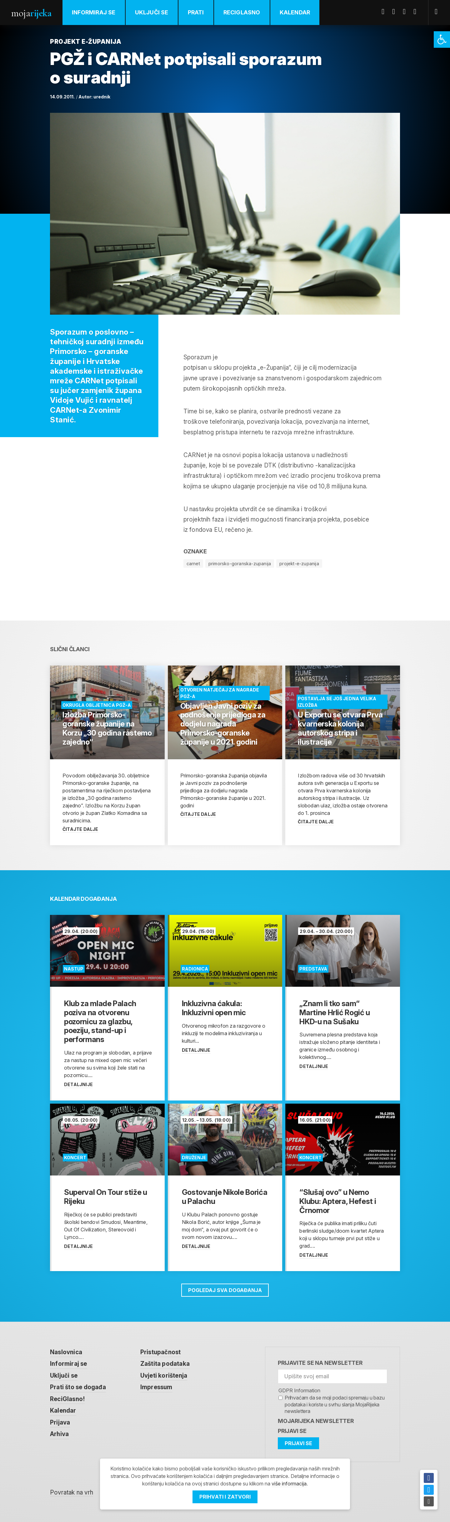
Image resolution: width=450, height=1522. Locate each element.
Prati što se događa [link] (78, 1387)
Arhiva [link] (59, 1434)
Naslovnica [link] (66, 1352)
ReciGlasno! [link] (67, 1399)
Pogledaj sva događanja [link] (225, 1290)
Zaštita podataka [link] (165, 1363)
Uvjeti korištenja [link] (163, 1375)
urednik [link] (101, 96)
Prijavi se (292, 1431)
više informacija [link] (289, 1483)
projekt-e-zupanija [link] (299, 563)
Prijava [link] (60, 1422)
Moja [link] (31, 13)
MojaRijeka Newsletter (316, 1421)
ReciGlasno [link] (241, 12)
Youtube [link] (406, 11)
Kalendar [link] (295, 12)
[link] (442, 39)
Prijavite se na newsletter (320, 1363)
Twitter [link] (396, 11)
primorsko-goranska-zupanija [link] (239, 563)
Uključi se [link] (151, 12)
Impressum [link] (156, 1387)
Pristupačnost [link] (160, 1352)
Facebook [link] (385, 11)
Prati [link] (196, 12)
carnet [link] (193, 563)
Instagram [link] (417, 11)
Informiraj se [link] (94, 12)
